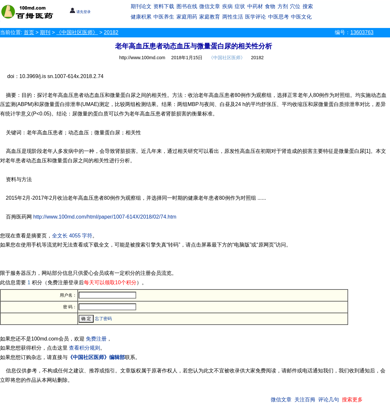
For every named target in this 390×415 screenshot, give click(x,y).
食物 (270, 6)
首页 (29, 32)
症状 (240, 6)
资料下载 (163, 6)
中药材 (255, 6)
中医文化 (301, 17)
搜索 (308, 6)
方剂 (283, 6)
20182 (111, 32)
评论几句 (328, 399)
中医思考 (278, 17)
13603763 (361, 32)
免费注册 (96, 338)
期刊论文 (141, 6)
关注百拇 (304, 399)
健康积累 (141, 17)
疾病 (227, 6)
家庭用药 (186, 17)
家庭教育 (209, 17)
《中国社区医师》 (77, 32)
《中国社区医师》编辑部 (96, 357)
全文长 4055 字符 (72, 235)
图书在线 (186, 6)
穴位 (295, 6)
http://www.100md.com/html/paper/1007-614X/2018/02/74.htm (104, 217)
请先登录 (80, 12)
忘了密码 (103, 318)
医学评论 (255, 17)
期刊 (45, 32)
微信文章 (209, 6)
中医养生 (163, 17)
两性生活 (232, 17)
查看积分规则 (84, 348)
